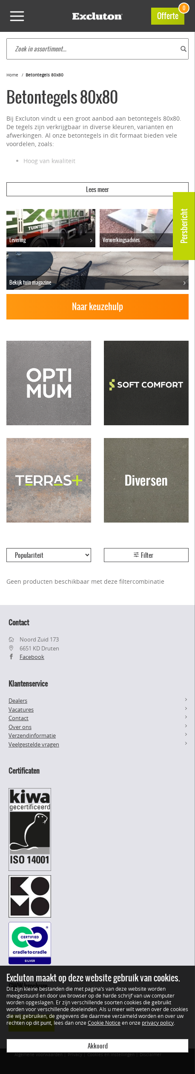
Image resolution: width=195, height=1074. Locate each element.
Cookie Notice (104, 1022)
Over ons (20, 727)
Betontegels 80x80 (44, 75)
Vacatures (21, 709)
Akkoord (98, 1046)
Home (12, 75)
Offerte (170, 15)
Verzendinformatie (32, 735)
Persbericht (184, 226)
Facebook (32, 657)
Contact (19, 718)
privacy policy (158, 1022)
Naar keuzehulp (97, 306)
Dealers (18, 700)
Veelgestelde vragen (34, 744)
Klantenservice (28, 683)
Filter (143, 555)
